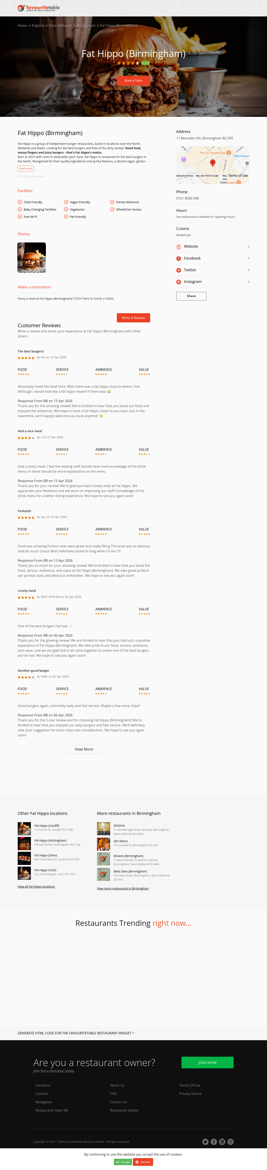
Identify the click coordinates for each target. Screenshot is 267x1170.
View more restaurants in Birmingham (123, 889)
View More (84, 749)
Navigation (43, 1102)
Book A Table (133, 80)
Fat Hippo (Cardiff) (46, 826)
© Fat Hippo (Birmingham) (32, 176)
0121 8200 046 (187, 198)
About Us (117, 1085)
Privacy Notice (190, 1093)
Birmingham (86, 25)
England (38, 25)
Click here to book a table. (93, 299)
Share (191, 296)
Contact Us (118, 1102)
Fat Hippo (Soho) (45, 856)
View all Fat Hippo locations (36, 887)
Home (22, 25)
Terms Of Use (189, 1085)
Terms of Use (238, 176)
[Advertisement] (84, 772)
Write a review (133, 318)
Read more (25, 168)
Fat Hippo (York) (45, 871)
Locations (42, 1085)
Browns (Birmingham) (128, 856)
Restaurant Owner (124, 1110)
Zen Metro (121, 842)
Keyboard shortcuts (184, 176)
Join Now (208, 1062)
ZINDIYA (119, 826)
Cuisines (41, 1093)
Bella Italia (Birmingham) (130, 872)
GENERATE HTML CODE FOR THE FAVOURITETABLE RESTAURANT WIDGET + (76, 1033)
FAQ (113, 1093)
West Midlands (60, 25)
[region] (212, 167)
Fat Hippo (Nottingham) (50, 841)
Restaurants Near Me (51, 1110)
